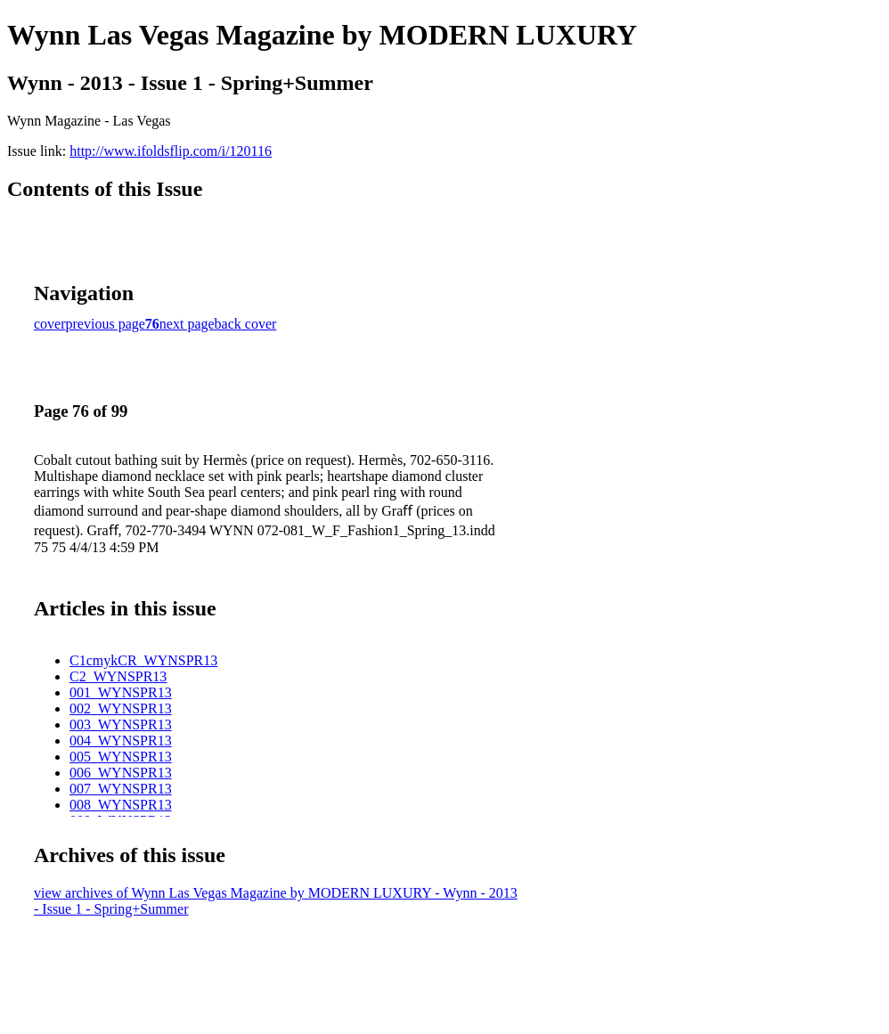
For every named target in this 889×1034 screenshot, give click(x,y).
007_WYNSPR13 (120, 788)
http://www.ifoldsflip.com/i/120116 (170, 151)
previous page (105, 323)
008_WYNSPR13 (120, 804)
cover (50, 323)
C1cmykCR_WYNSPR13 (143, 660)
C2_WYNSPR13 (118, 676)
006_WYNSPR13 (120, 772)
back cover (246, 323)
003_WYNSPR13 (120, 724)
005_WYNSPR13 (120, 756)
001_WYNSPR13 (120, 692)
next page (187, 323)
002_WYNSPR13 (120, 708)
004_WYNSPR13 (120, 740)
